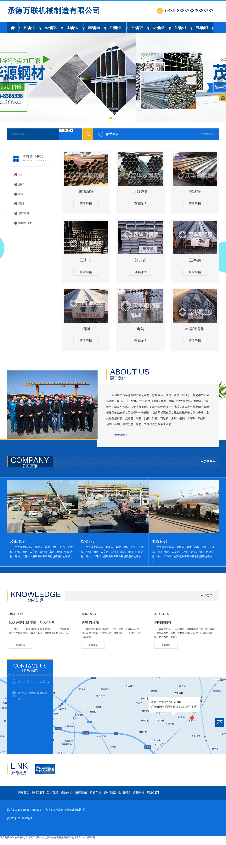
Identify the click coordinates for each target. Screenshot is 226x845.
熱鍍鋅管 (140, 191)
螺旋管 (195, 191)
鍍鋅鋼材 (23, 213)
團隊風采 (94, 27)
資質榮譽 (115, 27)
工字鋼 (195, 260)
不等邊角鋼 (195, 329)
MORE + (208, 461)
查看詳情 (86, 203)
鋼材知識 (137, 27)
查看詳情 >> (121, 434)
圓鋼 (21, 203)
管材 (21, 174)
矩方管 (140, 260)
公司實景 (51, 27)
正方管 (86, 260)
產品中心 (72, 27)
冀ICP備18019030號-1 (19, 818)
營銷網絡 (180, 27)
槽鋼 (86, 329)
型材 (21, 184)
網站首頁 (23, 792)
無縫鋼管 (86, 191)
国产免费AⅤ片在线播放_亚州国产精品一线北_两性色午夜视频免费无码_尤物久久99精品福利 (47, 837)
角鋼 (140, 329)
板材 (21, 194)
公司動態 (159, 27)
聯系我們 (202, 27)
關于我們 (29, 27)
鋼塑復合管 (25, 223)
